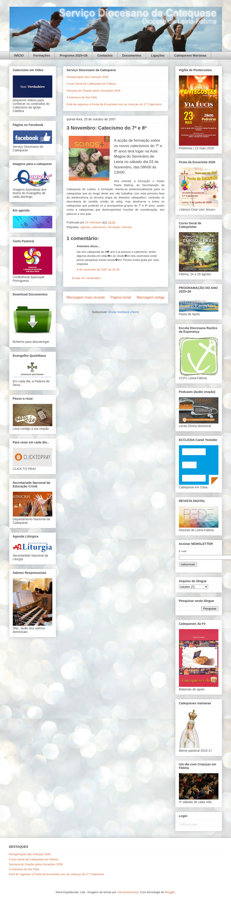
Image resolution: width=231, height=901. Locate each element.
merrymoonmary (127, 892)
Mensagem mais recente (86, 297)
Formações (41, 55)
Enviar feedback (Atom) (123, 312)
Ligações (158, 55)
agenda (85, 227)
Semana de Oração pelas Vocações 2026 (94, 90)
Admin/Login (189, 824)
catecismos (99, 227)
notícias (127, 227)
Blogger (170, 892)
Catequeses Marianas (190, 55)
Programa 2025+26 (74, 55)
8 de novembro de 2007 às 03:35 (98, 269)
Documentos (131, 55)
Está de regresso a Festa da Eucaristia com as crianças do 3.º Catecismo (114, 104)
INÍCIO (19, 55)
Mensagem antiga (151, 297)
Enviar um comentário (86, 278)
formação (114, 227)
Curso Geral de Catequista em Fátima (91, 83)
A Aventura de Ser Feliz (82, 97)
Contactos (104, 55)
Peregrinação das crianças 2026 (87, 77)
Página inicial (120, 297)
